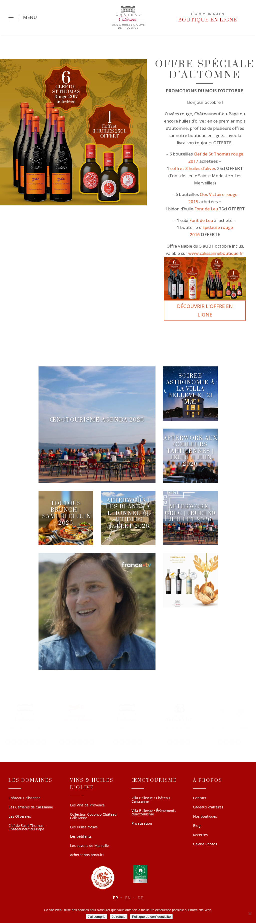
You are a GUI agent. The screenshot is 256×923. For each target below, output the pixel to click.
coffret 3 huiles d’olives (193, 168)
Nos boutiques (205, 817)
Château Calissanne (24, 798)
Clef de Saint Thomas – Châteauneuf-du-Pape (27, 827)
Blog (197, 826)
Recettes (200, 835)
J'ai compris (96, 917)
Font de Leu (206, 209)
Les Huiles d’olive (84, 827)
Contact (199, 798)
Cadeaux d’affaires (208, 807)
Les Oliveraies (19, 817)
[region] (128, 723)
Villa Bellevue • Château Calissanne (151, 800)
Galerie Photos (205, 844)
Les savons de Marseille (89, 846)
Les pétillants (81, 837)
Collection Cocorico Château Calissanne (93, 816)
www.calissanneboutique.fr (216, 253)
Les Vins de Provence (87, 805)
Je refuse (119, 917)
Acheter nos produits (87, 855)
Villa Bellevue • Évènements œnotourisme (154, 812)
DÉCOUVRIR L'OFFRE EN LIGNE (205, 310)
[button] (25, 723)
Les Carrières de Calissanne (30, 807)
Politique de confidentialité (151, 917)
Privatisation (142, 824)
